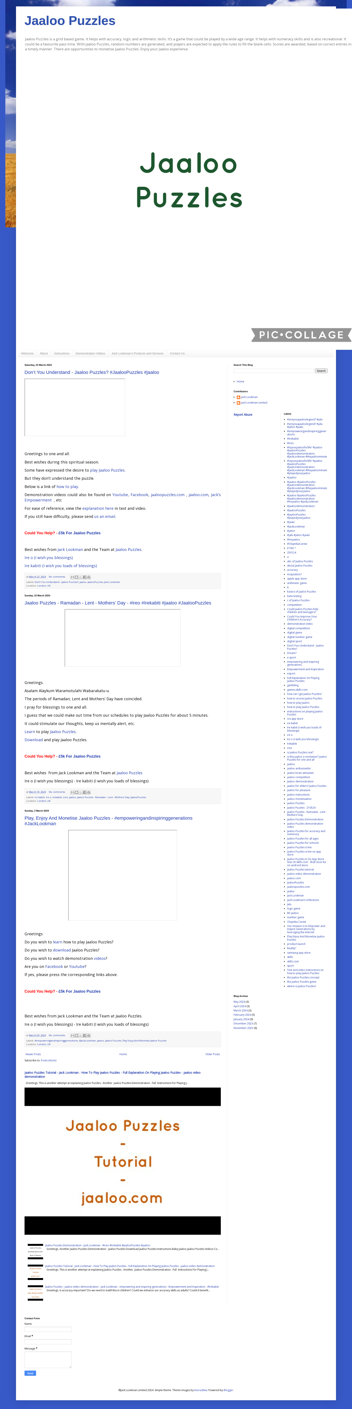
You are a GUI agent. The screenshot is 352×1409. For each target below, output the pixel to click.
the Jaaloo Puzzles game (301, 981)
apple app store (297, 578)
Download (34, 739)
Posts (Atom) (48, 1060)
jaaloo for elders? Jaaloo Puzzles (306, 786)
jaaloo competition (298, 777)
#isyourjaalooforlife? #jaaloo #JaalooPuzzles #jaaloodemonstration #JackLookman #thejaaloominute (307, 452)
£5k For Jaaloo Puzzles (79, 533)
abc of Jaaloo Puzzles (300, 561)
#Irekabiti (293, 438)
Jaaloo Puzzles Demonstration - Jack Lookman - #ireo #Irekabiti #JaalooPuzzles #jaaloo (97, 1245)
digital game (294, 632)
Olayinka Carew (296, 922)
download (62, 950)
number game (295, 917)
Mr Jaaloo (293, 913)
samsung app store (299, 952)
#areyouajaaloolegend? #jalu (305, 419)
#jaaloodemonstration (301, 506)
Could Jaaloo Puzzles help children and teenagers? (302, 610)
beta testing (294, 596)
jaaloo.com (198, 494)
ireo (65, 797)
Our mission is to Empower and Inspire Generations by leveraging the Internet (306, 929)
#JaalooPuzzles (296, 510)
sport (290, 965)
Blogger (228, 1390)
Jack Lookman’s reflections (303, 900)
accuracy (292, 570)
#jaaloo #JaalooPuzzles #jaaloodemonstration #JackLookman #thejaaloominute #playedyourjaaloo (307, 486)
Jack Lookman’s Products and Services (138, 353)
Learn (30, 731)
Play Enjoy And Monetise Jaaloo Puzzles (144, 1040)
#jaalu (291, 522)
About (44, 353)
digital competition (298, 628)
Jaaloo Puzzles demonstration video (305, 825)
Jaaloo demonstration (300, 781)
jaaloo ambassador (299, 768)
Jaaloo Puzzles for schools (303, 843)
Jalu (289, 904)
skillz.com (293, 961)
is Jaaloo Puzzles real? (300, 752)
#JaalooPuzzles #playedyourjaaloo (298, 516)
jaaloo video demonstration (304, 874)
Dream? (292, 653)
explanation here (97, 508)
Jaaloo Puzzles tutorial (300, 869)
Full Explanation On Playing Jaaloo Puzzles (303, 679)
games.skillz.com (297, 689)
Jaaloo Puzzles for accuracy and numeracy (306, 832)
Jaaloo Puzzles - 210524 (301, 807)
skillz (290, 957)
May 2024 (239, 1002)
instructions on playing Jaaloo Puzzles (305, 713)
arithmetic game (297, 583)
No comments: (57, 576)
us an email (104, 516)
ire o (48, 797)
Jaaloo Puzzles (70, 20)
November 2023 (243, 1028)
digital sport (294, 641)
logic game (293, 908)
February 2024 (242, 1015)
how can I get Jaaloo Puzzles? (304, 694)
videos (100, 958)
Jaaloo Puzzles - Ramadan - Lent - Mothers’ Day (103, 797)
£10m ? (291, 548)
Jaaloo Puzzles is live (299, 847)
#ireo (290, 443)
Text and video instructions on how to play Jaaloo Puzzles (305, 971)
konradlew (200, 1390)
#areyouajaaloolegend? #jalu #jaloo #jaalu (305, 425)
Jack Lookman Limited (254, 402)
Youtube (120, 494)
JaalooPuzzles (95, 582)
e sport (291, 657)
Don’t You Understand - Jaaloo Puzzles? (56, 582)
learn (57, 941)
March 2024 (241, 1010)
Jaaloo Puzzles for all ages (303, 838)
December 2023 (243, 1023)
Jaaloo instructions (298, 794)
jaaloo (83, 582)
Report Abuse (243, 415)
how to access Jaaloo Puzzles (304, 698)
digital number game (299, 637)
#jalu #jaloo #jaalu (298, 535)
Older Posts (212, 1054)
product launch (296, 944)
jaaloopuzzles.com (168, 494)
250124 (291, 552)
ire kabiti (40, 797)
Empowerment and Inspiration (305, 669)
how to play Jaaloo (298, 702)
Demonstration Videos (90, 353)
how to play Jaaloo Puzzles (303, 707)
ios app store (295, 718)
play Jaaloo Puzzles (107, 470)
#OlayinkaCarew (297, 544)
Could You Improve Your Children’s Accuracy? (302, 618)
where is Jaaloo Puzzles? (301, 986)
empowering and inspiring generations (303, 663)
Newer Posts (33, 1054)
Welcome (27, 353)
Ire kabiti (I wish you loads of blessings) (61, 565)
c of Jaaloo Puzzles (298, 600)
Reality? (291, 948)
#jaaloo (292, 477)
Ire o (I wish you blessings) (49, 557)
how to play (67, 486)
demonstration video (300, 624)
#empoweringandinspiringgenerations (56, 1040)
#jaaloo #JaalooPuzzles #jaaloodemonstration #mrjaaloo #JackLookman (302, 498)
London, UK (44, 585)
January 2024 (241, 1019)
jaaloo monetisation (299, 799)
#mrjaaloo (293, 539)
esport (291, 673)
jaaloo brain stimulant (300, 773)
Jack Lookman (70, 549)
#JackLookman (87, 1040)
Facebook (139, 494)
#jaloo (291, 531)
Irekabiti (57, 797)
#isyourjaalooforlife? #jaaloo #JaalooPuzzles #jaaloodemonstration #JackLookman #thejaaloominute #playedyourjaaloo (307, 467)
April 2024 (240, 1006)
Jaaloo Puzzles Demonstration (305, 819)
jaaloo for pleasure (298, 790)
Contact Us (177, 353)
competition (294, 605)
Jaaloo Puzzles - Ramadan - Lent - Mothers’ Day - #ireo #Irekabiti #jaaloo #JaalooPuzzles (118, 603)
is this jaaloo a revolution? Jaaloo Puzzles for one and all (307, 758)
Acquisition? (294, 574)
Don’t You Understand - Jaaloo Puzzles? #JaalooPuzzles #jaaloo (92, 372)
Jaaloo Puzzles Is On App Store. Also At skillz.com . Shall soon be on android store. (306, 862)
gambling (292, 685)
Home (123, 1054)
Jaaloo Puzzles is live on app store (304, 853)
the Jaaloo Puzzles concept (303, 977)
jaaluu (290, 891)
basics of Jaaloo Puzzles (301, 591)
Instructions (62, 353)
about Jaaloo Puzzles (299, 565)
